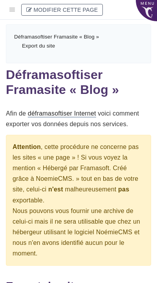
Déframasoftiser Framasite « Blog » (56, 37)
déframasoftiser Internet (62, 113)
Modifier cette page (62, 10)
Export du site (38, 46)
